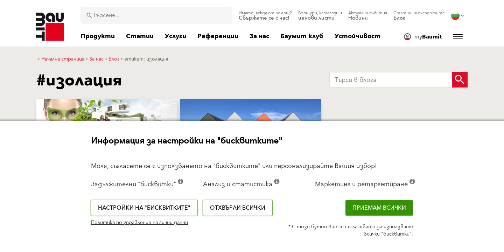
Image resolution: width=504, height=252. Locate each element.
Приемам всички (379, 208)
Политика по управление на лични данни (139, 222)
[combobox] (156, 15)
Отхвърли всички (237, 208)
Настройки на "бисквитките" (144, 208)
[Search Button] (460, 80)
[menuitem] (265, 16)
